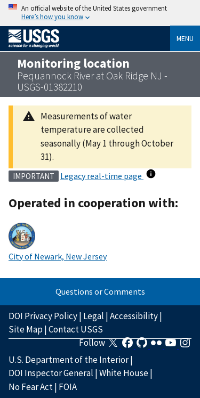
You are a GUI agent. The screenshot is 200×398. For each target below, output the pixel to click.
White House (123, 373)
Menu (185, 38)
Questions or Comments (100, 291)
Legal (93, 316)
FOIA (68, 387)
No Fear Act (31, 387)
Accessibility (134, 316)
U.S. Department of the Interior (69, 359)
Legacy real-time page (101, 175)
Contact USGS (76, 329)
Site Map (26, 329)
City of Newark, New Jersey (58, 256)
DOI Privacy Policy (43, 316)
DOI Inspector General (51, 373)
